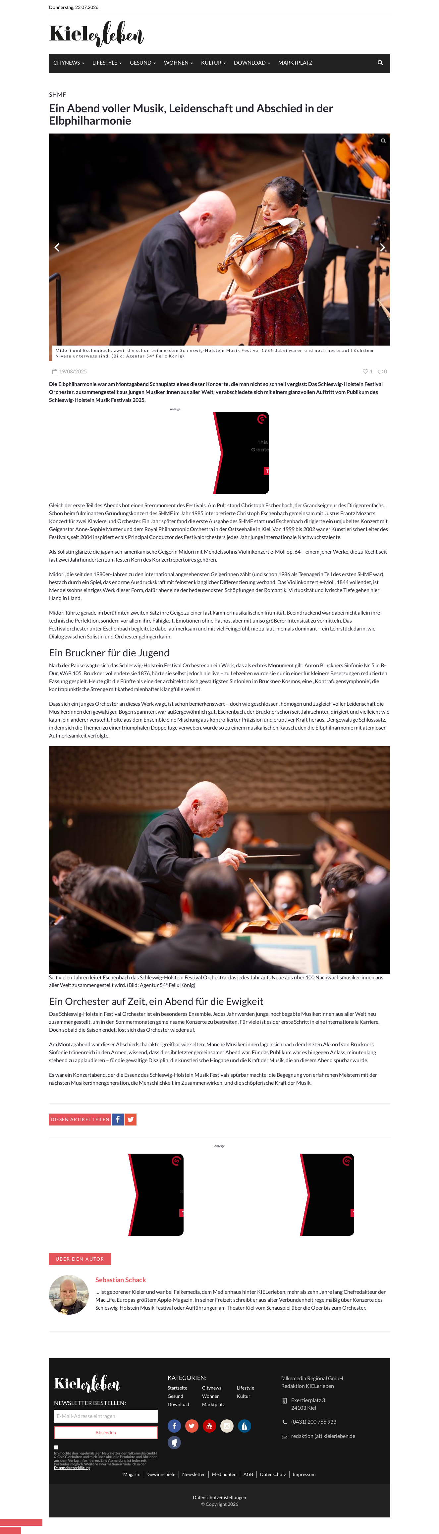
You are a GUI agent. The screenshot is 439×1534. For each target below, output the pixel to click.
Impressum (304, 1474)
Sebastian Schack (120, 1280)
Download (250, 62)
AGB (248, 1474)
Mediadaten (224, 1474)
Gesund (140, 62)
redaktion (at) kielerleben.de (323, 1436)
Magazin (131, 1474)
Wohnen (176, 62)
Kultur (211, 62)
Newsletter (193, 1474)
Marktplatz (295, 62)
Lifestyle (104, 62)
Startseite (177, 1388)
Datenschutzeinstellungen (219, 1497)
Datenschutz (273, 1474)
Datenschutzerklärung (72, 1467)
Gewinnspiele (161, 1474)
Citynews (66, 62)
